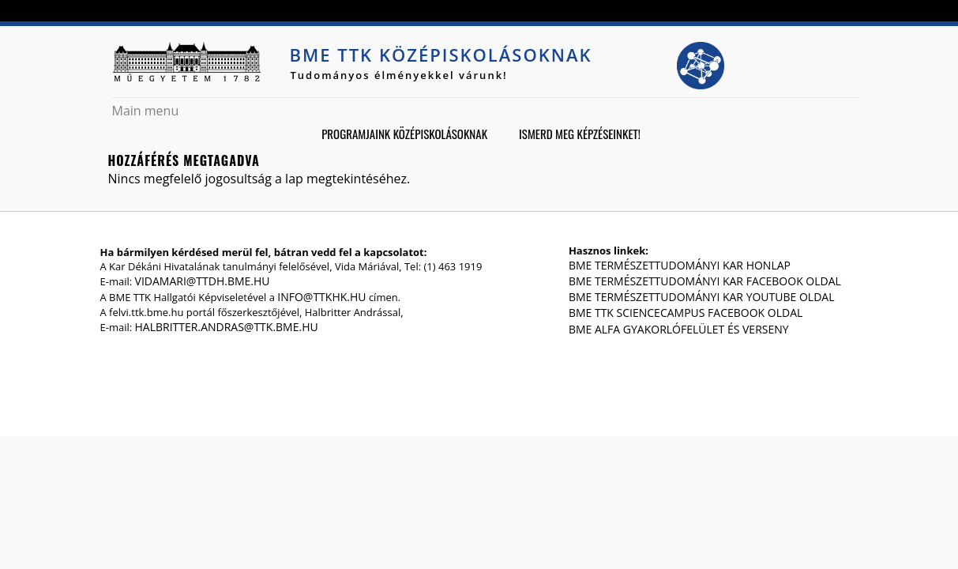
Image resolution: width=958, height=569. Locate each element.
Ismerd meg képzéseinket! (580, 133)
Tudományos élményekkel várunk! (399, 75)
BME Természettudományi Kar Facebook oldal (705, 280)
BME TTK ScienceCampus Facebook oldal (685, 312)
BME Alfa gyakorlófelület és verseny (679, 329)
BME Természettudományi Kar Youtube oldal (702, 296)
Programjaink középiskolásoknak (404, 133)
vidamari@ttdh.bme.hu (202, 280)
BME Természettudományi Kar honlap (680, 265)
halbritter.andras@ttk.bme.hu (226, 326)
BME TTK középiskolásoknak (441, 54)
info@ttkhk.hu (321, 296)
